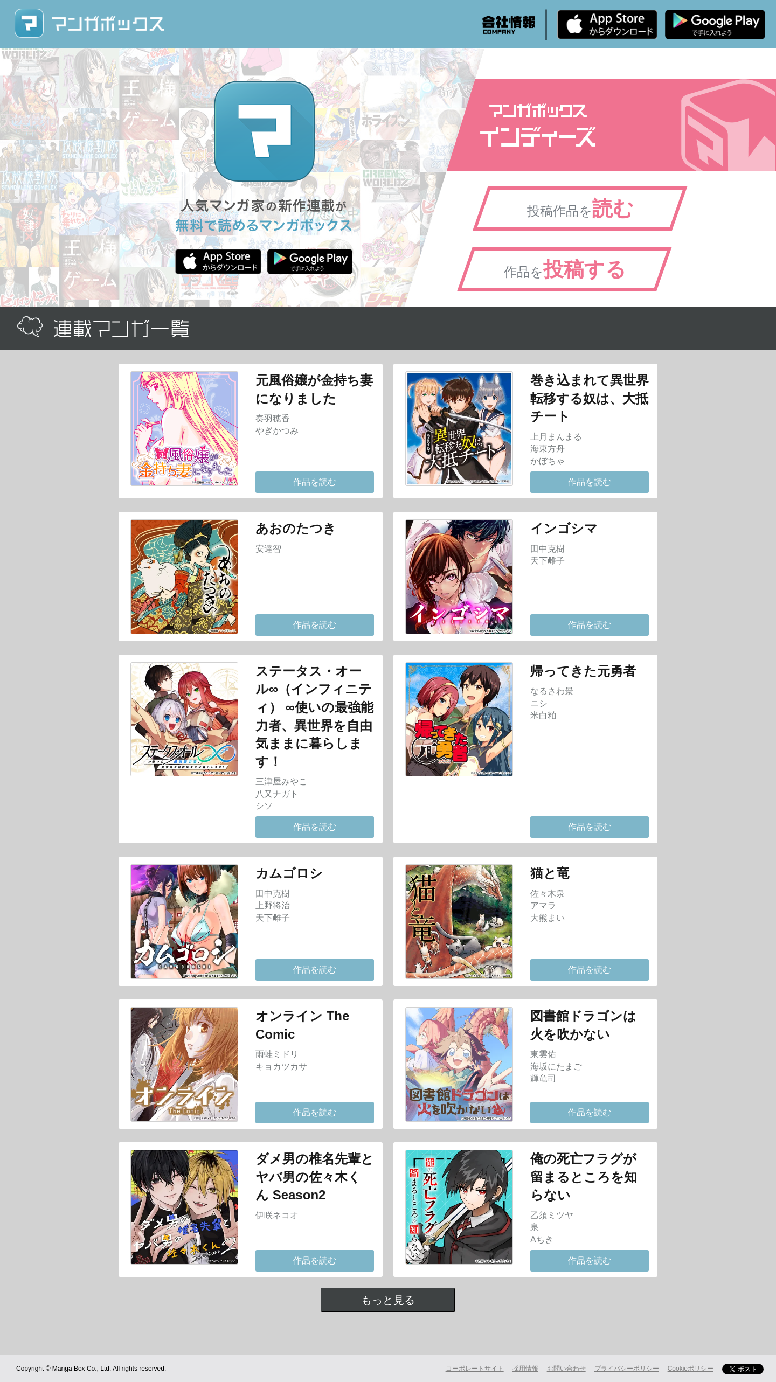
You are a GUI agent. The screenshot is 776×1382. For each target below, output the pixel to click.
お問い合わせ (566, 1368)
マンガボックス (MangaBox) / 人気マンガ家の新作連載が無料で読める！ (88, 23)
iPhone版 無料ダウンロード (607, 24)
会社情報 (509, 24)
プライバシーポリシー (626, 1368)
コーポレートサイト (475, 1368)
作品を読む (314, 482)
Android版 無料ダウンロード (715, 24)
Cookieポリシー (690, 1368)
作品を (565, 269)
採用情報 (525, 1368)
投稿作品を (580, 208)
